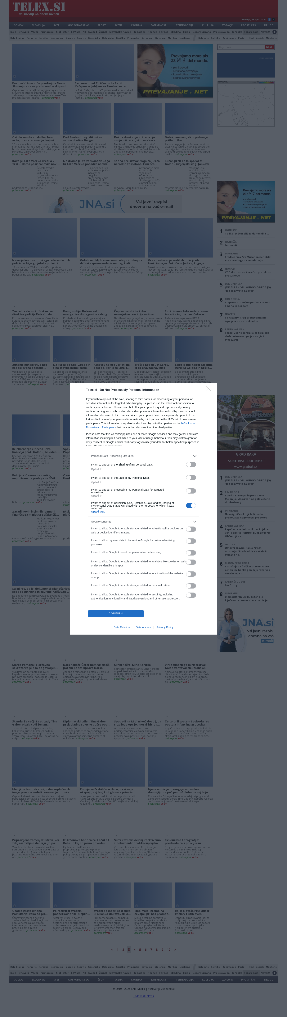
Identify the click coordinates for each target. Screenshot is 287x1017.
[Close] (209, 390)
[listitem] (143, 456)
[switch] (191, 464)
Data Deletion (122, 627)
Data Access (143, 627)
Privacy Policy (165, 627)
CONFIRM (116, 613)
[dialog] (143, 509)
